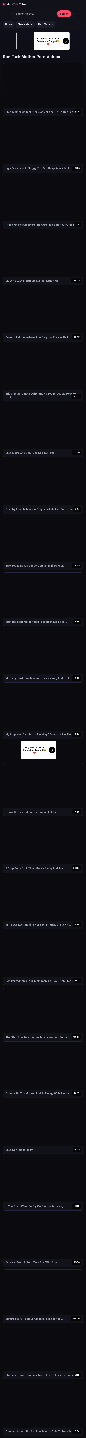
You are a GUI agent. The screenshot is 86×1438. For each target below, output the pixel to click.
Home (8, 24)
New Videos (25, 24)
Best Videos (45, 24)
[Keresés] (35, 13)
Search (64, 13)
